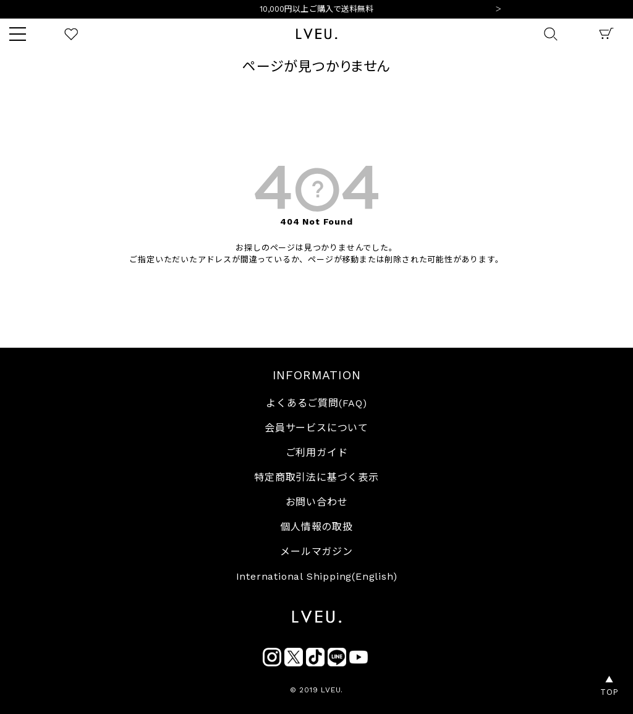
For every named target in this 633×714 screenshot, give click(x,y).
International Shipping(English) (316, 576)
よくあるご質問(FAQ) (316, 403)
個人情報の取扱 (316, 527)
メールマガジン (316, 551)
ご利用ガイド (317, 452)
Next (498, 10)
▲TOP (609, 686)
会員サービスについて (316, 428)
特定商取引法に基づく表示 (316, 477)
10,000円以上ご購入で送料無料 (317, 10)
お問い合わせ (317, 502)
